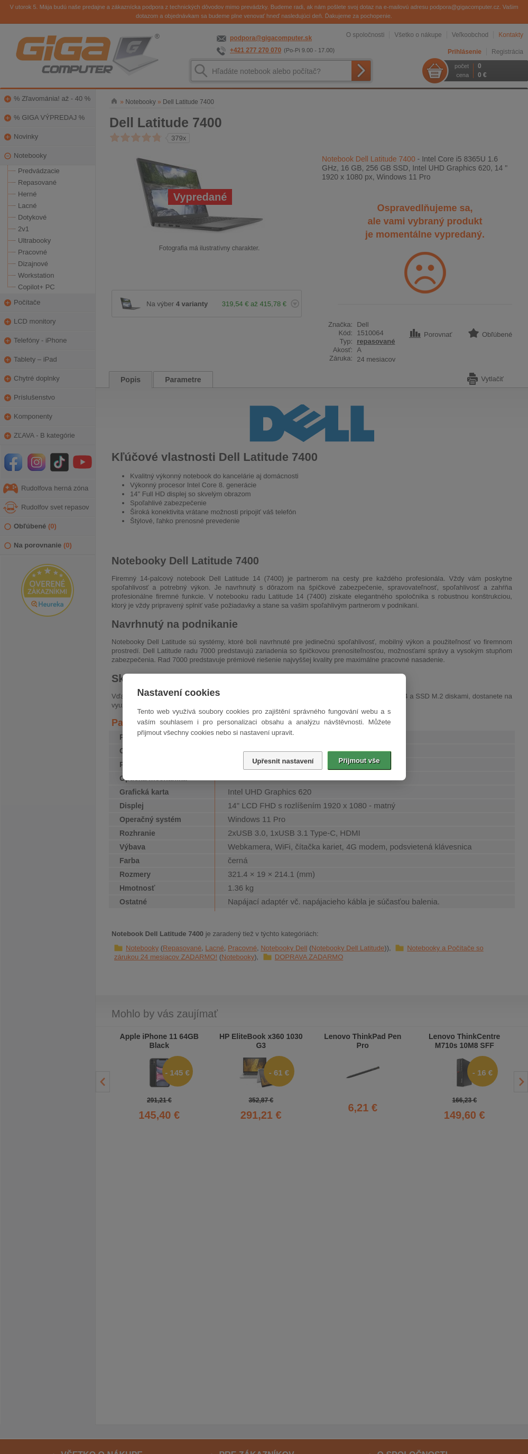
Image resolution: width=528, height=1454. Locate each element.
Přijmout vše (358, 760)
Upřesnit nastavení (282, 761)
